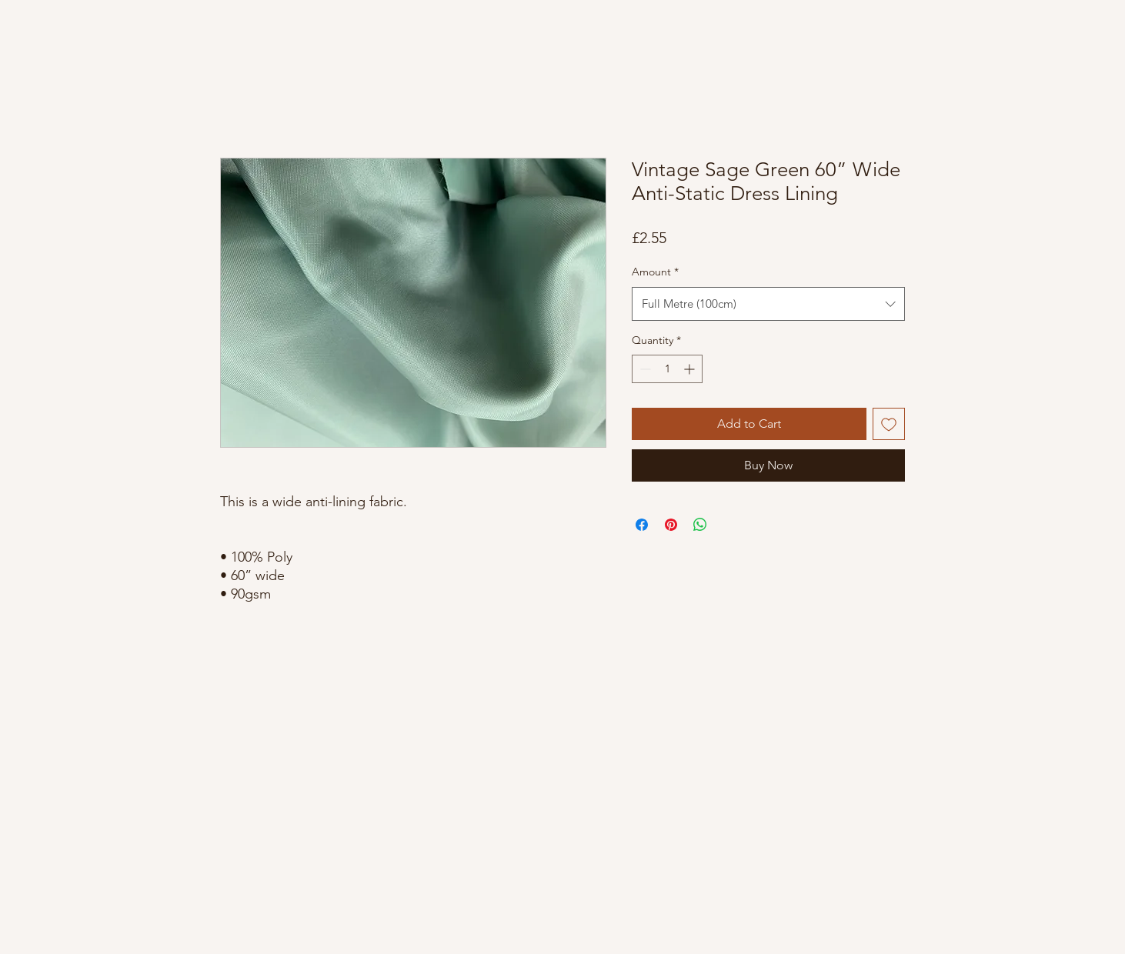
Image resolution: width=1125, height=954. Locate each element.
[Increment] (690, 368)
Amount (655, 272)
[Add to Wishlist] (889, 424)
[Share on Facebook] (642, 524)
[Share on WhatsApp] (700, 524)
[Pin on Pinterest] (671, 524)
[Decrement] (643, 368)
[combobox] (768, 304)
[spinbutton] (667, 368)
